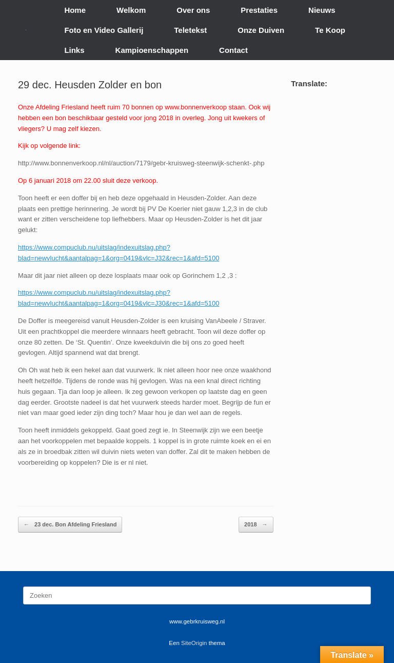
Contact (233, 50)
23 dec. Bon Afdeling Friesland (70, 524)
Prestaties (259, 10)
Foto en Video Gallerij (103, 30)
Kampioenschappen (152, 50)
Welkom (131, 10)
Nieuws (322, 10)
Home (75, 10)
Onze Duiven (261, 30)
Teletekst (190, 30)
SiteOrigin (194, 643)
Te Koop (330, 30)
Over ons (193, 10)
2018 (256, 524)
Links (74, 50)
